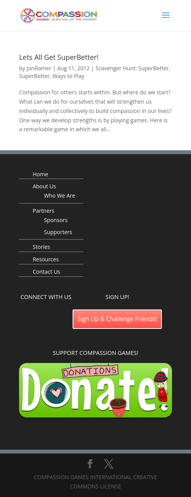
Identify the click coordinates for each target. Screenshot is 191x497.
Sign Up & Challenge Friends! (117, 319)
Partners (43, 210)
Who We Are (59, 195)
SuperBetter (34, 76)
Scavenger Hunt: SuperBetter (132, 68)
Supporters (58, 232)
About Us (44, 186)
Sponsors (56, 220)
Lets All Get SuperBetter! (59, 57)
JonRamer (38, 68)
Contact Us (46, 271)
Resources (46, 259)
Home (40, 174)
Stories (41, 246)
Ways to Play (68, 76)
